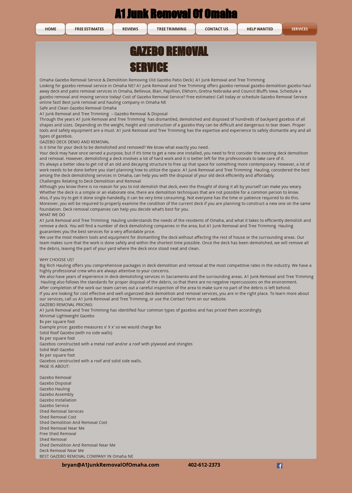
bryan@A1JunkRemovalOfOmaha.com (110, 464)
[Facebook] (279, 465)
